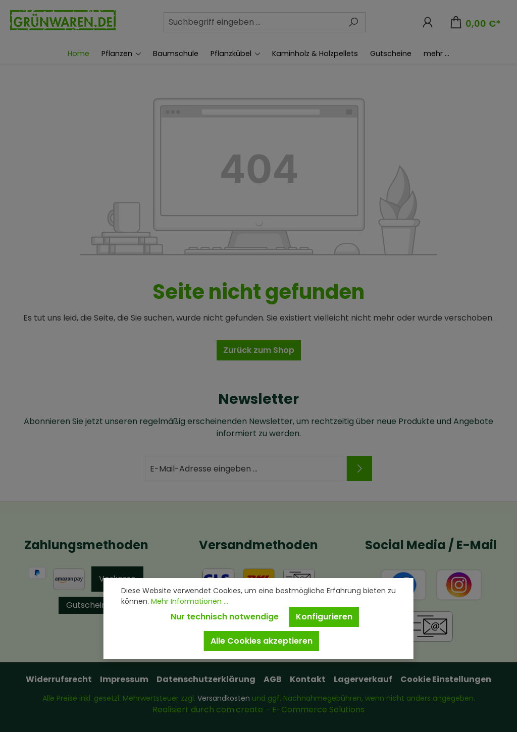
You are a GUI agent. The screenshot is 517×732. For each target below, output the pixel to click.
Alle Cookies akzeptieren (262, 641)
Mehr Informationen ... (189, 601)
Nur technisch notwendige (225, 616)
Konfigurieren (324, 616)
